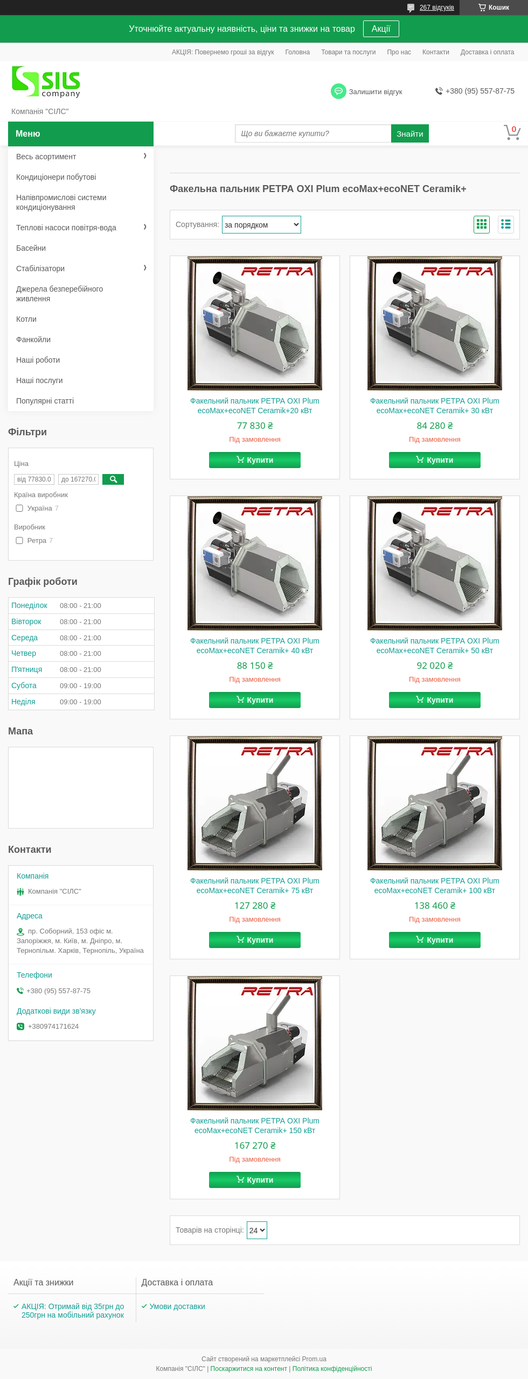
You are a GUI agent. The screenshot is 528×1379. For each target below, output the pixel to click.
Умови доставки (177, 1306)
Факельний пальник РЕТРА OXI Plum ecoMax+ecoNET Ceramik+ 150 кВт (254, 1125)
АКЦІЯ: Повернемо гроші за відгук (223, 52)
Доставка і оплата (488, 52)
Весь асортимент (46, 156)
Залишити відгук (375, 92)
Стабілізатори (40, 268)
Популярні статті (45, 401)
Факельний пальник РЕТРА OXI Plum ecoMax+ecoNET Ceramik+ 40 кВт (254, 646)
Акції (381, 28)
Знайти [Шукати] (410, 133)
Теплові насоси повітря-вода (66, 227)
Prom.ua (314, 1359)
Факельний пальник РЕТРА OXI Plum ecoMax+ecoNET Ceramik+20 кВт (254, 406)
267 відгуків (437, 7)
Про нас (399, 52)
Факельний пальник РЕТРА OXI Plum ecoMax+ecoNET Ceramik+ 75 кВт (254, 885)
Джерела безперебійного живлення (59, 294)
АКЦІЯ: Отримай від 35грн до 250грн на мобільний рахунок (73, 1310)
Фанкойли (33, 339)
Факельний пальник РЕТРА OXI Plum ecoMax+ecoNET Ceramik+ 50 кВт (434, 646)
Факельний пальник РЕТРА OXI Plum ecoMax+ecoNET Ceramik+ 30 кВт (434, 406)
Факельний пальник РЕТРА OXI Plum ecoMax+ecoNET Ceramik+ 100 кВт (434, 885)
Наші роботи (38, 360)
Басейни (31, 248)
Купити (260, 460)
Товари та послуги (348, 52)
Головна (298, 52)
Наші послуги (39, 380)
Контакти (435, 52)
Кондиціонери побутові (56, 177)
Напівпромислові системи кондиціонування (61, 202)
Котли (26, 319)
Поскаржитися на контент (249, 1369)
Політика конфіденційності (332, 1369)
